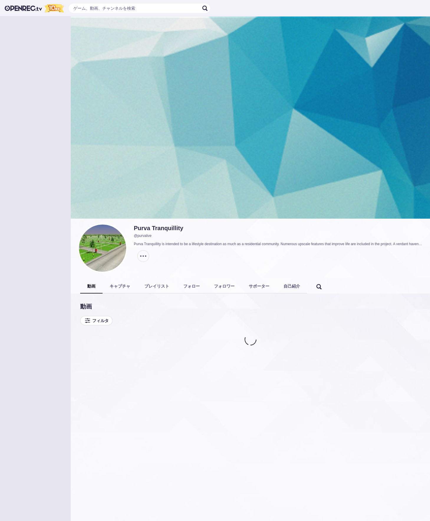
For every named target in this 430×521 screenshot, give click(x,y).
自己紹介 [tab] (292, 286)
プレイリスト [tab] (156, 286)
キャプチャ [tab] (120, 286)
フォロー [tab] (191, 286)
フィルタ (96, 320)
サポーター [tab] (259, 286)
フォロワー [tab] (224, 286)
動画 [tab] (91, 286)
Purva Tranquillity (158, 228)
